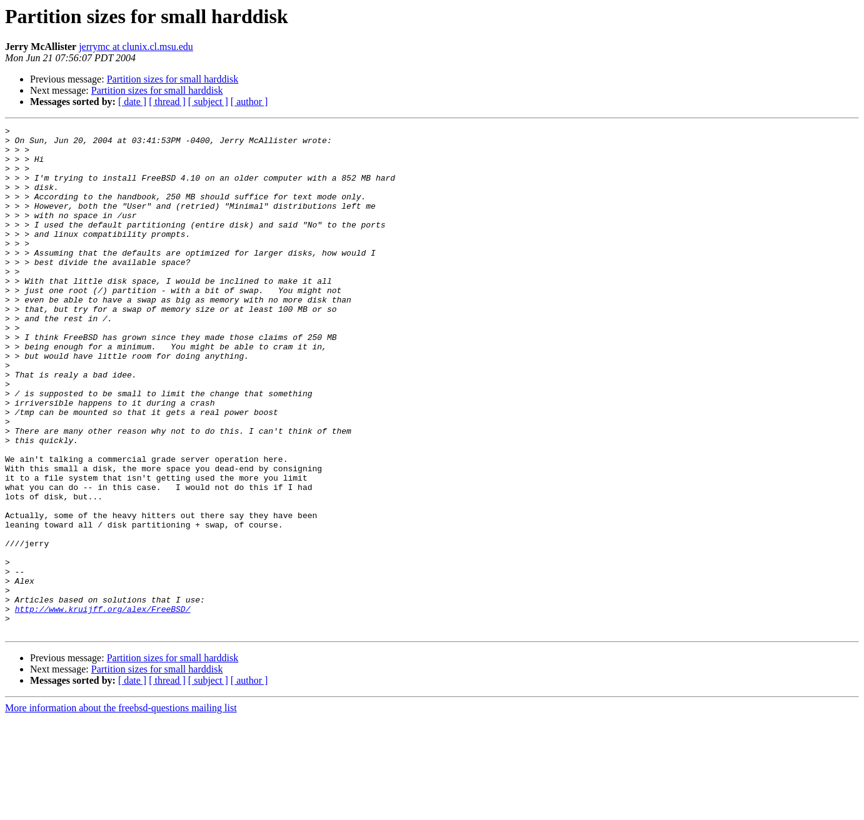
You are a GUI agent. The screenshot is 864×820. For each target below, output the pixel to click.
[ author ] (249, 101)
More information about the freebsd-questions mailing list (121, 809)
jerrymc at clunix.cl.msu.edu (136, 46)
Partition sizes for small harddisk (173, 79)
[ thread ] (167, 101)
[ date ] (132, 101)
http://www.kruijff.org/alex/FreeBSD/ (103, 706)
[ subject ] (208, 101)
